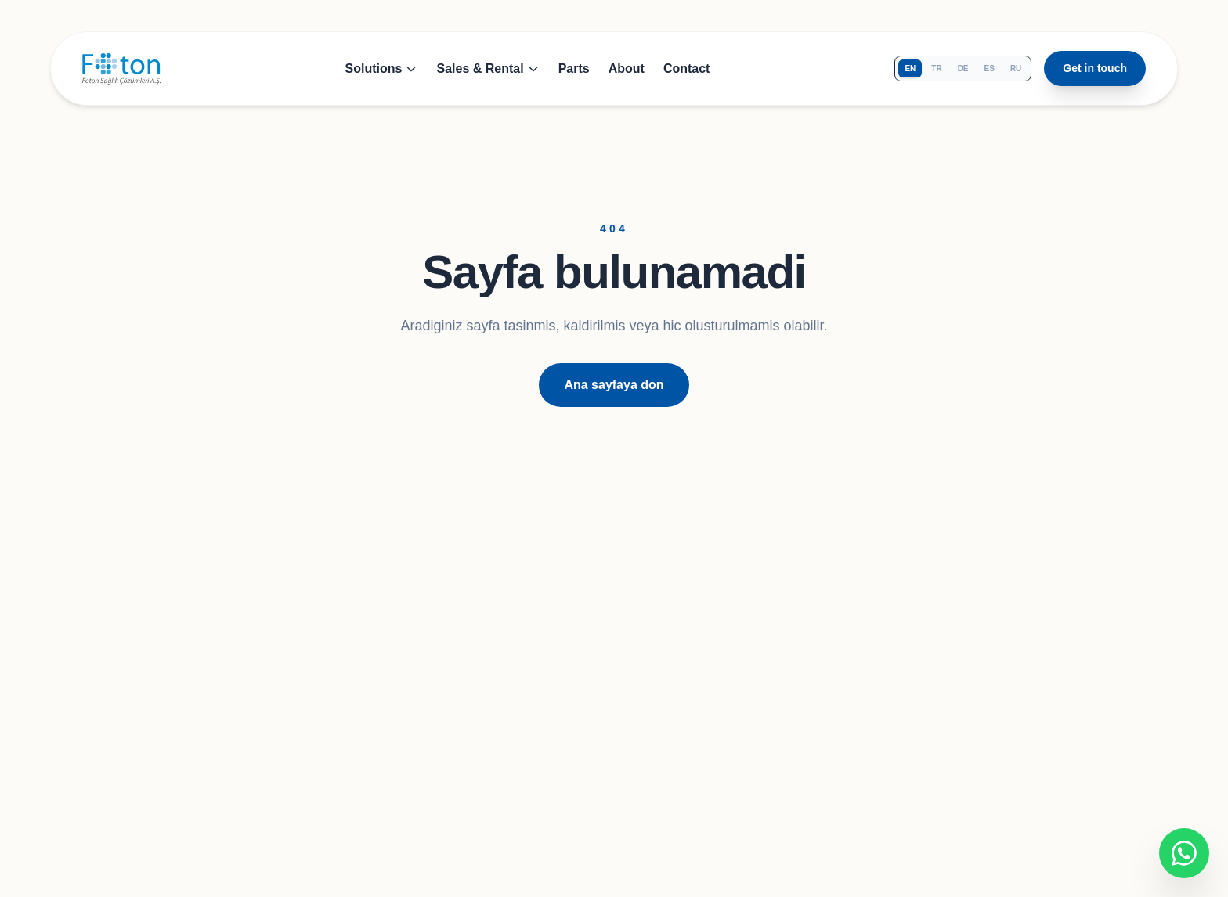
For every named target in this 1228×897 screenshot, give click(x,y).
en (910, 68)
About (627, 68)
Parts (574, 68)
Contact (686, 68)
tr (936, 68)
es (989, 68)
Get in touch (1095, 68)
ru (1015, 68)
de (963, 68)
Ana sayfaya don (613, 384)
